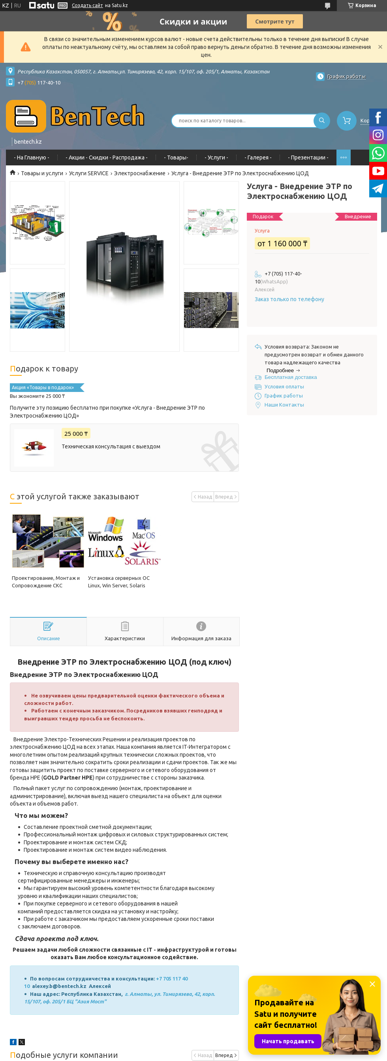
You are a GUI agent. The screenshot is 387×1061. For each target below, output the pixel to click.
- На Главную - (31, 157)
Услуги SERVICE (89, 173)
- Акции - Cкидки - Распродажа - (107, 157)
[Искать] (322, 120)
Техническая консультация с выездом (111, 446)
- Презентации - (308, 157)
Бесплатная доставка (291, 377)
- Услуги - (216, 157)
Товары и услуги (42, 173)
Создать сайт (87, 5)
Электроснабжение (139, 173)
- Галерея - (258, 157)
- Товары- (176, 157)
